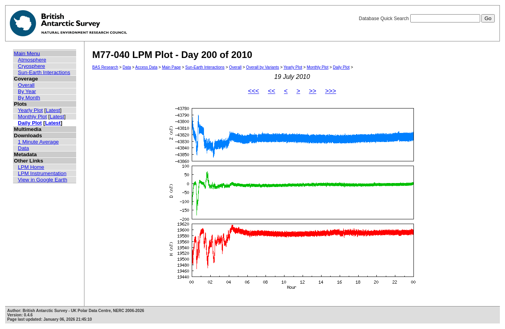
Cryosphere (31, 66)
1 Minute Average (38, 142)
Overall (26, 85)
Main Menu (27, 53)
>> (312, 91)
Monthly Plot (32, 117)
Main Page (171, 67)
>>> (330, 91)
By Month (29, 98)
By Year (27, 91)
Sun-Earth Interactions (44, 72)
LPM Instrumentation (42, 173)
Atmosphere (32, 60)
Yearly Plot (30, 110)
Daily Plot (30, 123)
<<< (253, 91)
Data (23, 148)
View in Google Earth (42, 180)
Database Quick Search (426, 18)
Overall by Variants (262, 67)
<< (271, 91)
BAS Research (105, 67)
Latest (53, 110)
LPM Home (31, 167)
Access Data (146, 67)
